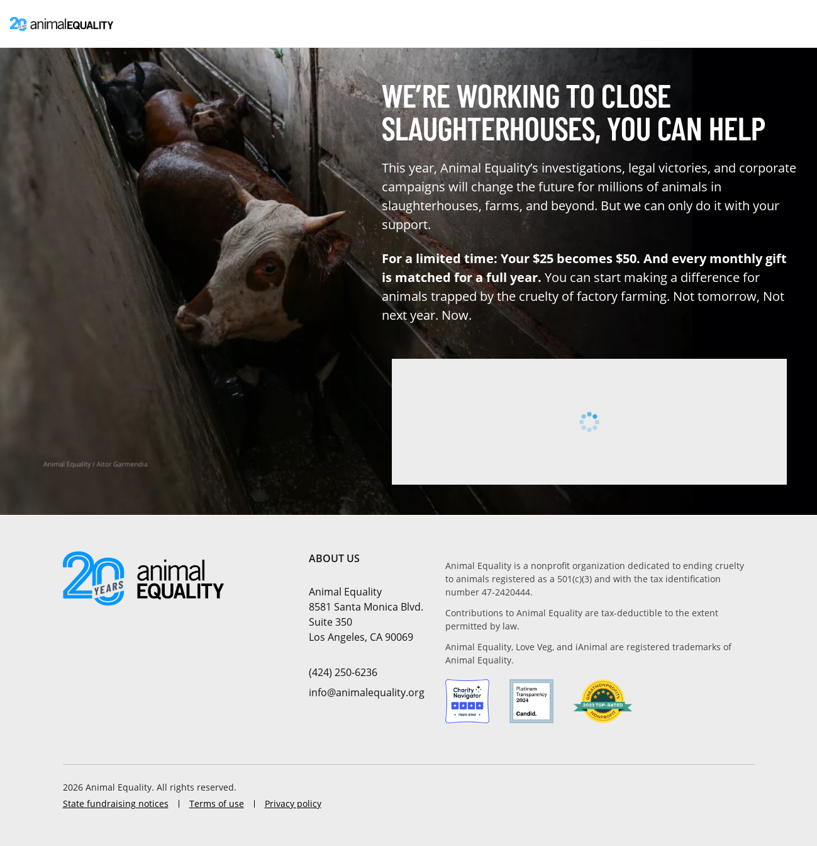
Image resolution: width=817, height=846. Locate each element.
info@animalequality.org (367, 692)
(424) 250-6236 (343, 672)
